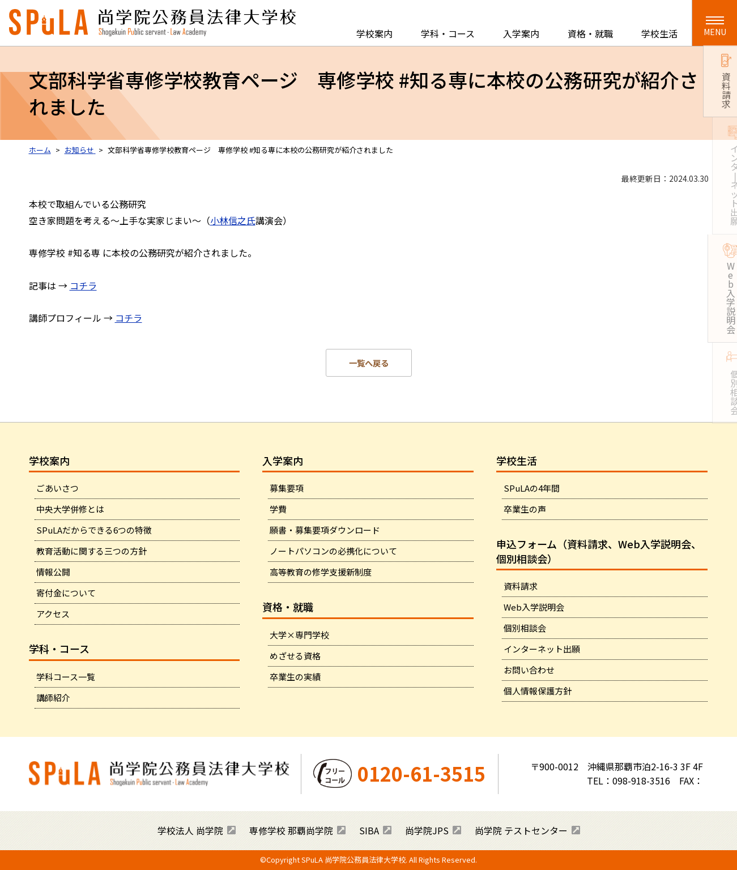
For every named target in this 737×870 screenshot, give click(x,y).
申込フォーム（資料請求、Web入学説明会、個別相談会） (598, 550)
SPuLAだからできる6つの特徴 (94, 530)
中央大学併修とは (70, 509)
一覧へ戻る (369, 363)
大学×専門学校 (299, 635)
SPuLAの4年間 (532, 488)
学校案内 (374, 33)
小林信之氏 (232, 220)
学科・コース (448, 33)
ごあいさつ (57, 488)
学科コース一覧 (65, 677)
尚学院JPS (427, 830)
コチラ (83, 285)
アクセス (53, 614)
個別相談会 (525, 628)
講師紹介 (53, 697)
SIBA (369, 830)
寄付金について (66, 593)
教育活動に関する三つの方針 (91, 551)
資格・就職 (590, 33)
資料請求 (521, 586)
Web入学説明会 (534, 607)
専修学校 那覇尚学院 (291, 830)
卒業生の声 (525, 509)
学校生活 (659, 33)
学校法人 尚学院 (190, 830)
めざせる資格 (295, 656)
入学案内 (521, 33)
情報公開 (53, 572)
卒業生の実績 (295, 677)
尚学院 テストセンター (521, 830)
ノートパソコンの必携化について (333, 551)
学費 (278, 509)
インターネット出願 (542, 649)
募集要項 (287, 488)
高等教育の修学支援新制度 (321, 572)
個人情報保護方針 (538, 691)
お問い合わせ (529, 670)
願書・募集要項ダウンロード (325, 530)
